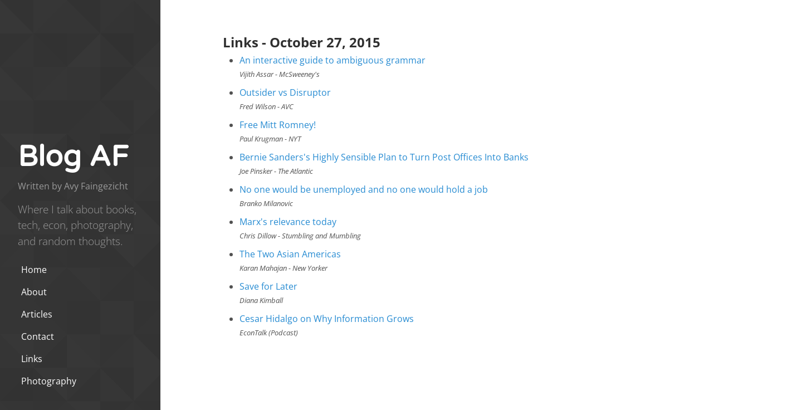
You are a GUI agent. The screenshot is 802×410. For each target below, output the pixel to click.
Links (31, 359)
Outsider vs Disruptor (285, 92)
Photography (48, 381)
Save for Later (268, 286)
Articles (36, 314)
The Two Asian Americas (290, 254)
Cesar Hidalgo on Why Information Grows (326, 319)
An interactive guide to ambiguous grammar (332, 60)
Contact (37, 336)
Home (34, 269)
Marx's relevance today (287, 222)
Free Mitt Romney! (277, 125)
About (34, 292)
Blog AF (73, 156)
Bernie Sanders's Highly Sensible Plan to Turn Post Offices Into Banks (384, 157)
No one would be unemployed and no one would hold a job (363, 189)
